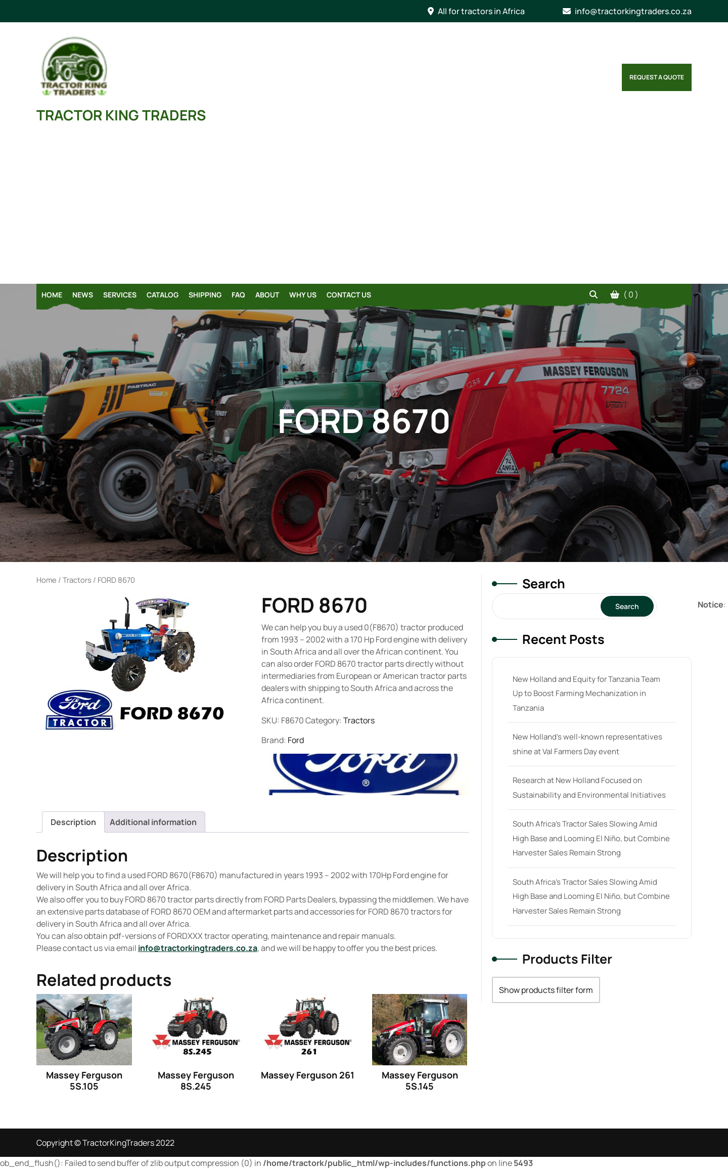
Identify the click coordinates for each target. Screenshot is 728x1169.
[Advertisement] (364, 208)
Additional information (153, 822)
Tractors (77, 580)
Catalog (162, 294)
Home (51, 294)
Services (119, 294)
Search (543, 583)
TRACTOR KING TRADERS (121, 114)
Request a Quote (656, 77)
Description (73, 822)
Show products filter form (546, 989)
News (82, 294)
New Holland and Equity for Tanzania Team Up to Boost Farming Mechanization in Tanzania (586, 693)
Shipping (205, 294)
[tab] (73, 822)
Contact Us (349, 294)
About (267, 294)
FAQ (238, 294)
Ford (296, 740)
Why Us (302, 294)
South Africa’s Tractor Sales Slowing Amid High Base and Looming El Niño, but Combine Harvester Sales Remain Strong (591, 838)
